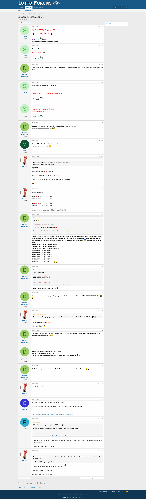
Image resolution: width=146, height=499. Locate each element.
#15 (102, 348)
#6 (102, 123)
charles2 (24, 409)
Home (21, 7)
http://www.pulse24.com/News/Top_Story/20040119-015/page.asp (52, 414)
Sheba (21, 19)
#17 (102, 383)
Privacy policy (112, 491)
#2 (102, 45)
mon (24, 150)
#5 (102, 105)
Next (27, 23)
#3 (102, 64)
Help (119, 491)
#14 (102, 330)
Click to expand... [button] (67, 233)
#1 (102, 26)
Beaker (24, 166)
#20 (102, 450)
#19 (102, 418)
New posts (21, 10)
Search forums (29, 10)
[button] (42, 7)
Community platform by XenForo (73, 494)
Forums (28, 7)
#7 (102, 140)
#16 (102, 365)
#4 (102, 82)
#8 (102, 156)
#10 (102, 214)
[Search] (123, 7)
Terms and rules (103, 491)
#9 (102, 189)
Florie (25, 428)
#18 (102, 399)
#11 (102, 266)
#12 (102, 292)
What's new (37, 7)
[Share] (100, 27)
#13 (102, 310)
